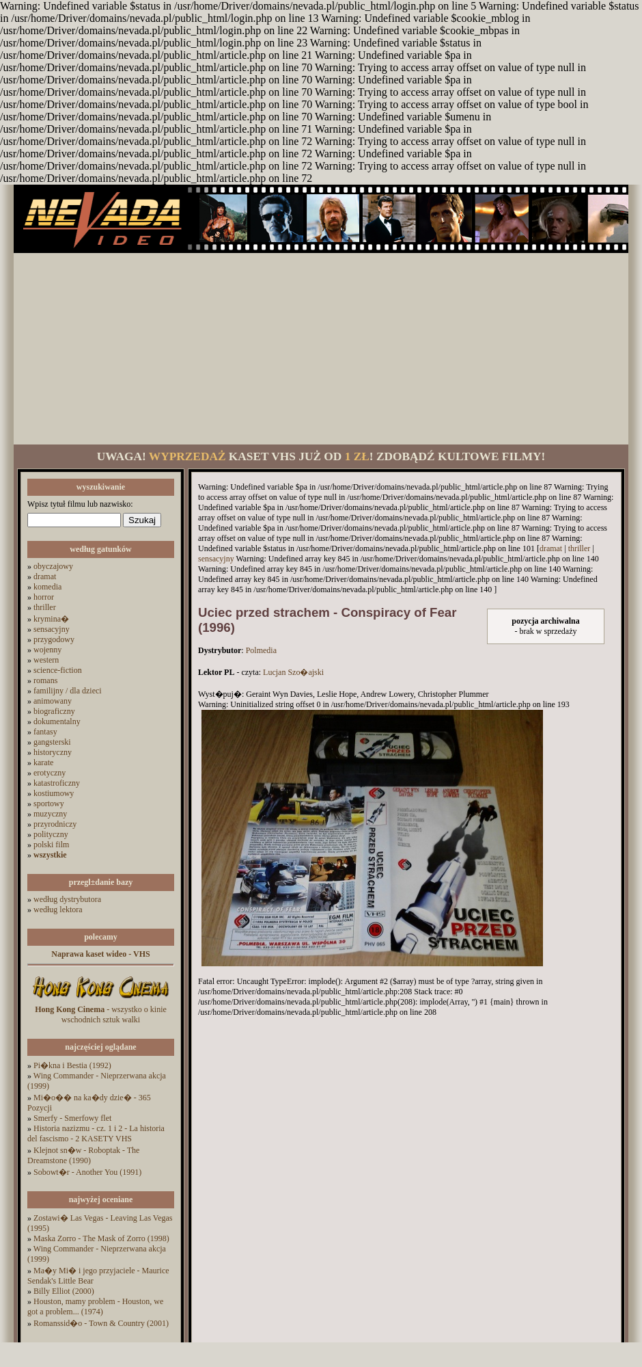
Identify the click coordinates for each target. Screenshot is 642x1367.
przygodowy (53, 639)
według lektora (58, 909)
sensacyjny (51, 629)
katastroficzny (56, 783)
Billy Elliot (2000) (63, 1291)
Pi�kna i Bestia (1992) (72, 1065)
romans (45, 680)
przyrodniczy (54, 824)
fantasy (45, 731)
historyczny (52, 752)
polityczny (50, 834)
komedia (47, 587)
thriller (44, 607)
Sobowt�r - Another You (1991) (87, 1172)
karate (43, 762)
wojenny (47, 649)
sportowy (48, 803)
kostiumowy (53, 793)
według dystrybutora (67, 899)
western (46, 660)
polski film (51, 844)
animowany (52, 701)
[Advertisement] (321, 348)
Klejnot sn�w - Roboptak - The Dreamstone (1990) (83, 1155)
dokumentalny (57, 721)
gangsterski (52, 742)
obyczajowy (53, 566)
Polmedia (261, 650)
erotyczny (49, 773)
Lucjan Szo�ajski (293, 672)
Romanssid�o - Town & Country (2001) (101, 1323)
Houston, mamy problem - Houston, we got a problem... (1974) (95, 1306)
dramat (44, 576)
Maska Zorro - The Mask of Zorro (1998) (101, 1238)
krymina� (51, 619)
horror (43, 597)
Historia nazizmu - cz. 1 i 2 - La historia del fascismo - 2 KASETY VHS (96, 1133)
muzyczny (50, 814)
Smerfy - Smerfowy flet (72, 1118)
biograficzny (54, 711)
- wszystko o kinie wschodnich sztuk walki (101, 1014)
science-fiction (57, 670)
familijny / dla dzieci (67, 690)
